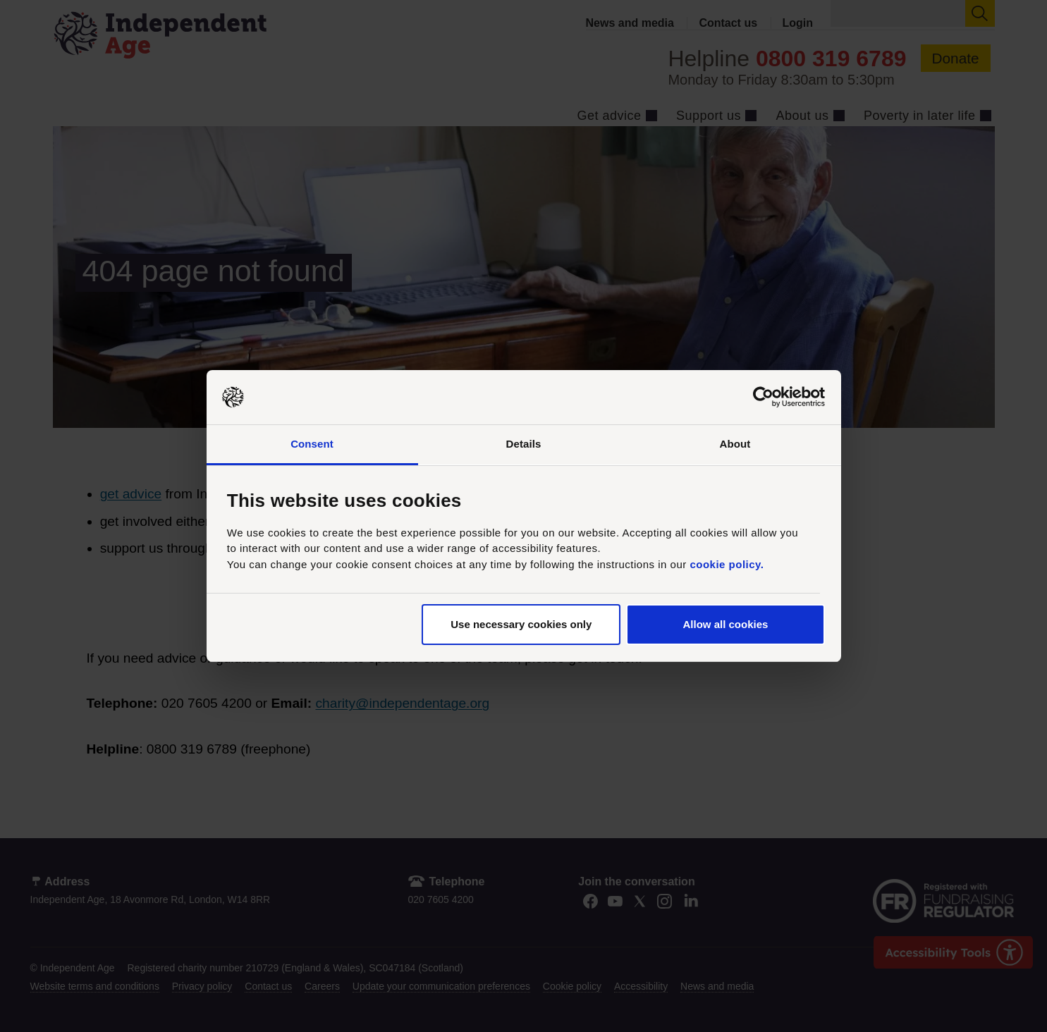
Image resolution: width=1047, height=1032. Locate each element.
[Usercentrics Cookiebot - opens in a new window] (763, 396)
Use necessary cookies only (521, 624)
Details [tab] (523, 444)
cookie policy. (727, 564)
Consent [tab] (311, 444)
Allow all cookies (725, 624)
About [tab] (735, 444)
